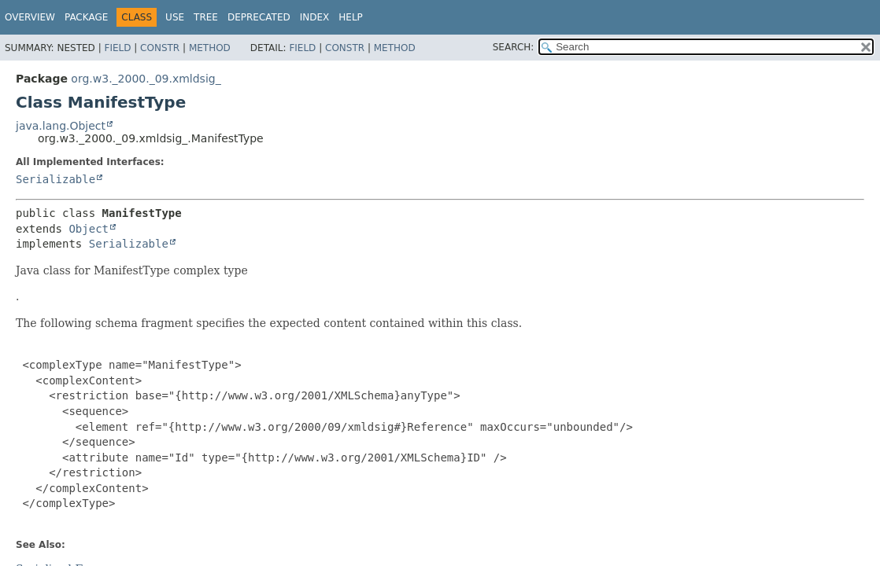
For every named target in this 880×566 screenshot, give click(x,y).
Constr (159, 47)
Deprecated (258, 17)
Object (88, 228)
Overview (30, 17)
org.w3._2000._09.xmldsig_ (145, 78)
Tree (206, 17)
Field (117, 47)
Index (315, 17)
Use (174, 17)
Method (210, 47)
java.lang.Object (60, 125)
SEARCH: (513, 47)
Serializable (55, 179)
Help (350, 17)
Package (86, 17)
